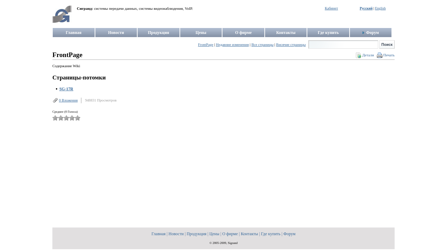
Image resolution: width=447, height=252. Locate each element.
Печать (389, 55)
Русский (366, 8)
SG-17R (66, 89)
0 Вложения (68, 100)
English (380, 8)
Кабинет (331, 8)
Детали (368, 55)
